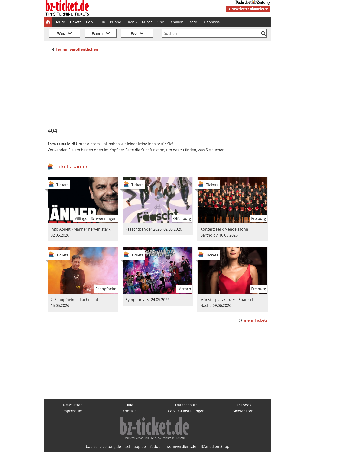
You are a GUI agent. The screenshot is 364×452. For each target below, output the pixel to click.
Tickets (75, 22)
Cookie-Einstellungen (186, 411)
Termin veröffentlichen (77, 49)
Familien (176, 22)
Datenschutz (186, 404)
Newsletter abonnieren (249, 8)
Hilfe (129, 404)
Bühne (115, 22)
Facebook (243, 404)
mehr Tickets (256, 320)
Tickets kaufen (72, 166)
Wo (134, 33)
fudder (156, 446)
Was (61, 33)
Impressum (72, 411)
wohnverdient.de (181, 446)
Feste (192, 22)
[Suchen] (263, 34)
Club (101, 22)
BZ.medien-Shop (215, 446)
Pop (89, 22)
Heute (59, 22)
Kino (160, 22)
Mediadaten (243, 411)
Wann (97, 33)
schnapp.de (135, 446)
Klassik (131, 22)
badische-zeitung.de (103, 446)
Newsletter (72, 404)
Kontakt (129, 411)
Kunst (147, 22)
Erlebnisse (211, 22)
